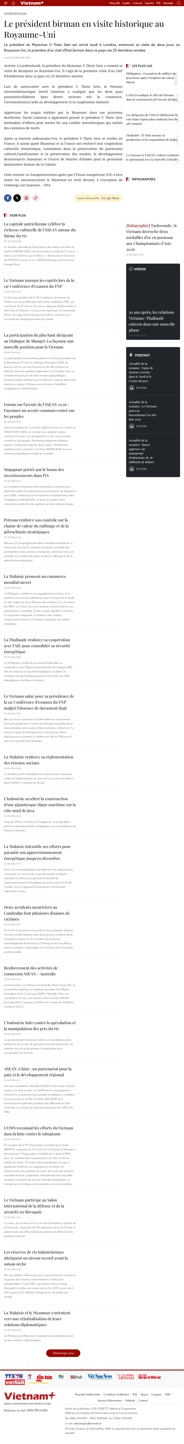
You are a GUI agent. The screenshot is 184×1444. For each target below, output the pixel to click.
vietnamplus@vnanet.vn (88, 1423)
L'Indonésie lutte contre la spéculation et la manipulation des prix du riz (40, 1025)
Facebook (8, 198)
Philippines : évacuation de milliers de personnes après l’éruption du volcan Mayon (151, 78)
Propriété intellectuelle (87, 1394)
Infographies (143, 179)
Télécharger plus (63, 1353)
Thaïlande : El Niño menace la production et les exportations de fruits (151, 137)
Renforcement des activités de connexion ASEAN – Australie (31, 970)
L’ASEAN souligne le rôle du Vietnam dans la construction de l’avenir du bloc (152, 97)
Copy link (36, 198)
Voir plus (18, 215)
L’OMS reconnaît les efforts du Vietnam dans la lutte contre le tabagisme (38, 1130)
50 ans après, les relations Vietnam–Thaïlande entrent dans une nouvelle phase (152, 321)
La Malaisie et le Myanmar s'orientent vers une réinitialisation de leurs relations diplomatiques (37, 1318)
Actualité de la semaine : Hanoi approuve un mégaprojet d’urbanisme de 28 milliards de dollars (141, 451)
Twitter (17, 198)
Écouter (141, 387)
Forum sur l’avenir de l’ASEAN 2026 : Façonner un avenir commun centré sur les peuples (39, 410)
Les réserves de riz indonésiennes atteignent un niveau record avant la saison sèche (36, 1258)
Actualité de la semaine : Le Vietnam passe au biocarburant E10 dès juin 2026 (143, 410)
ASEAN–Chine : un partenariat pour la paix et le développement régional (38, 1071)
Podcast (142, 355)
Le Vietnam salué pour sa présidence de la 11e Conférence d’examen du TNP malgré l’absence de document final (39, 702)
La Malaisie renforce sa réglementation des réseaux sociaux (38, 759)
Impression (26, 198)
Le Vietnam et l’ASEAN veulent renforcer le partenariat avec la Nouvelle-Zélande (152, 157)
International (15, 14)
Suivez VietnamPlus (88, 198)
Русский (168, 3)
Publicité (130, 1400)
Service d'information (110, 1400)
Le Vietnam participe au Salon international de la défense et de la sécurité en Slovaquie (34, 1205)
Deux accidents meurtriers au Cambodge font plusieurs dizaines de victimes (37, 913)
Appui (144, 1394)
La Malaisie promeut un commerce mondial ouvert (35, 579)
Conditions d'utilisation (116, 1394)
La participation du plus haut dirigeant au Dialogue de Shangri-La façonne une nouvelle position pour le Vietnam (39, 341)
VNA (167, 1394)
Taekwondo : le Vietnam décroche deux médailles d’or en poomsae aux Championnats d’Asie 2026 (151, 237)
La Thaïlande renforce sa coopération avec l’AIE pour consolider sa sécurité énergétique (37, 645)
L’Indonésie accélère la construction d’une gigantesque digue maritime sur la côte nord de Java (40, 804)
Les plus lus (142, 66)
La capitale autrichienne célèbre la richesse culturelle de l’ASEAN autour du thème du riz (40, 229)
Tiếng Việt (114, 3)
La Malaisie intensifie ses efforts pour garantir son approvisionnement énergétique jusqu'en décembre (37, 852)
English (126, 3)
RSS (135, 1394)
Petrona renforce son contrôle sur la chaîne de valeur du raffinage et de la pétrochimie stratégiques (36, 525)
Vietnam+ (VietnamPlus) (32, 3)
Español (149, 3)
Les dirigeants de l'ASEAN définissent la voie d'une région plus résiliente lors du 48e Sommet (152, 119)
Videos (140, 269)
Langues (156, 1394)
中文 (158, 3)
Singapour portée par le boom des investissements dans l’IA (34, 472)
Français (137, 3)
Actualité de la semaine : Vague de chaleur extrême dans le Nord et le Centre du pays (141, 372)
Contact (143, 1400)
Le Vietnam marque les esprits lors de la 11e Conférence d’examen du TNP (39, 283)
